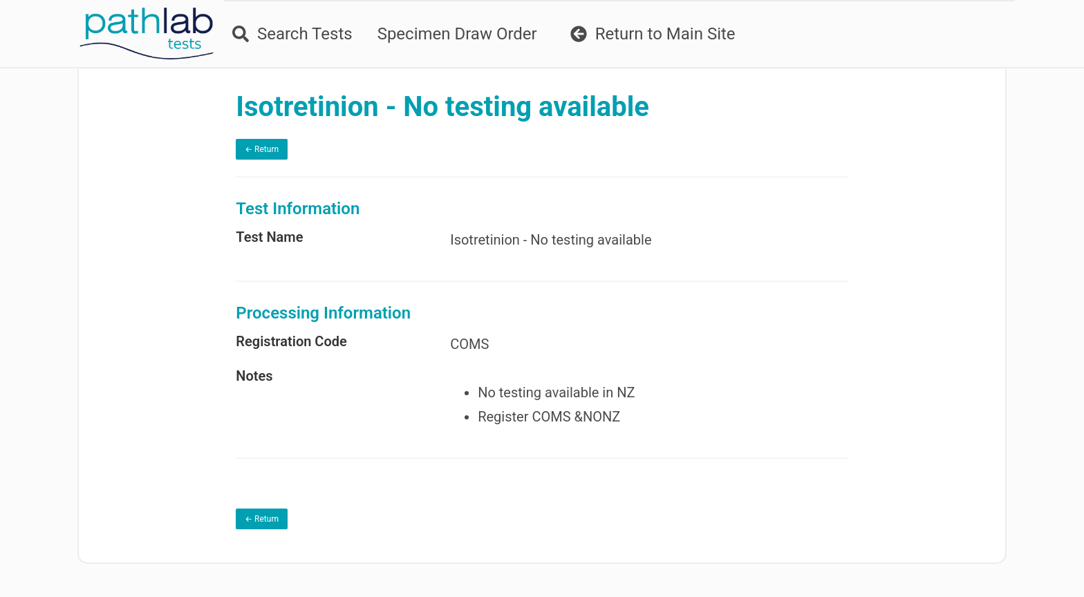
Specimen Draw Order (457, 34)
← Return (262, 149)
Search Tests (292, 34)
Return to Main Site (653, 34)
